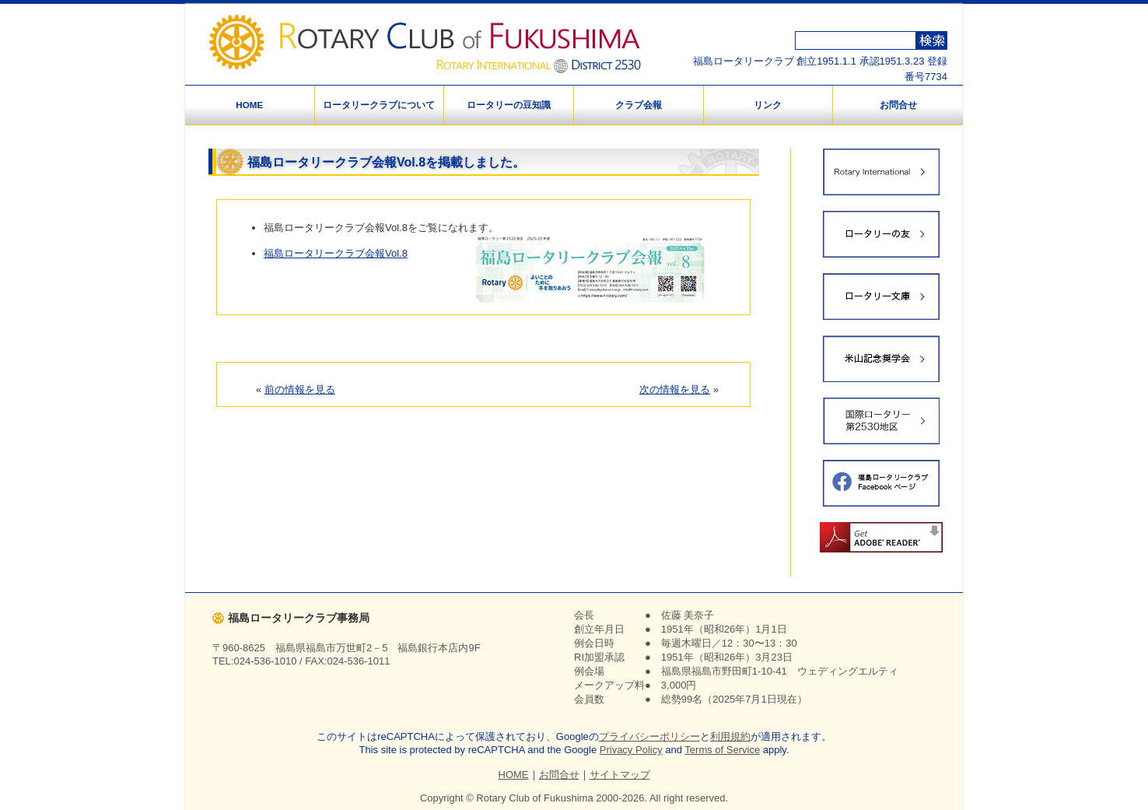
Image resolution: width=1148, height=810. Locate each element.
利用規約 (730, 736)
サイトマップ (620, 774)
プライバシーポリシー (649, 736)
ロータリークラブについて (379, 105)
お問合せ (898, 105)
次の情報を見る (674, 389)
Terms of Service (722, 750)
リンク (768, 105)
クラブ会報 (638, 105)
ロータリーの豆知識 (509, 105)
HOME (249, 105)
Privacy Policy (631, 750)
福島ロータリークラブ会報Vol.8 (336, 253)
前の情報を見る (299, 389)
